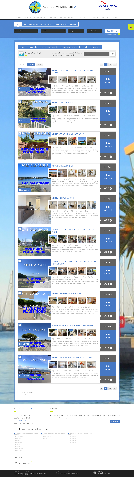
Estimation (105, 17)
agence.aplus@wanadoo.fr (24, 423)
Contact (115, 17)
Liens (37, 473)
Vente (17, 24)
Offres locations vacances (65, 24)
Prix (31, 64)
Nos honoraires (31, 473)
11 (110, 64)
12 (114, 64)
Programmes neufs (40, 17)
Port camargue (81, 17)
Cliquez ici (115, 422)
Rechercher (112, 31)
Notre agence (94, 17)
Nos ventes (27, 17)
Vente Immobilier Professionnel (37, 24)
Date (39, 64)
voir (108, 92)
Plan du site (16, 473)
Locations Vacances (66, 17)
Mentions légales (24, 473)
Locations (53, 17)
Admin (40, 473)
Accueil (18, 17)
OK (113, 54)
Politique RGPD (24, 474)
